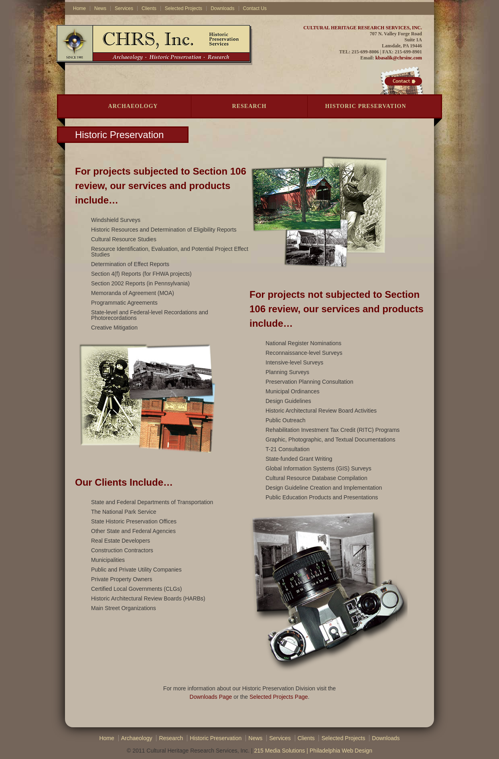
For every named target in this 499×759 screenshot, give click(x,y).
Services (124, 8)
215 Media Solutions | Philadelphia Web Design (313, 750)
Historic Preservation (365, 106)
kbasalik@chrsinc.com (398, 58)
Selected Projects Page (279, 697)
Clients (149, 8)
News (100, 8)
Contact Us (255, 8)
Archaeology (133, 106)
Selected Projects (183, 8)
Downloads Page (211, 697)
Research (249, 106)
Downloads (222, 8)
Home (79, 8)
